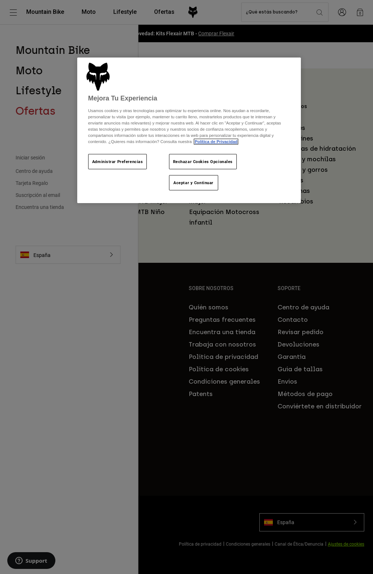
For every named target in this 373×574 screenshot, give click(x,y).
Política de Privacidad (216, 141)
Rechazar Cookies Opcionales (203, 161)
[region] (189, 130)
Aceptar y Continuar (193, 182)
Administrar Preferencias (117, 161)
